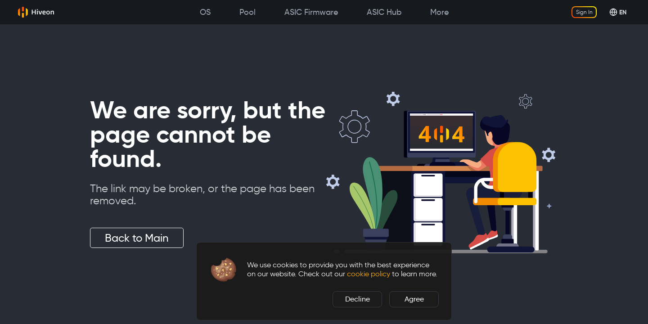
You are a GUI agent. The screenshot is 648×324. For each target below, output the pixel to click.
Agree (414, 299)
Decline (357, 299)
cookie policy (368, 274)
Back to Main (137, 237)
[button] (223, 269)
